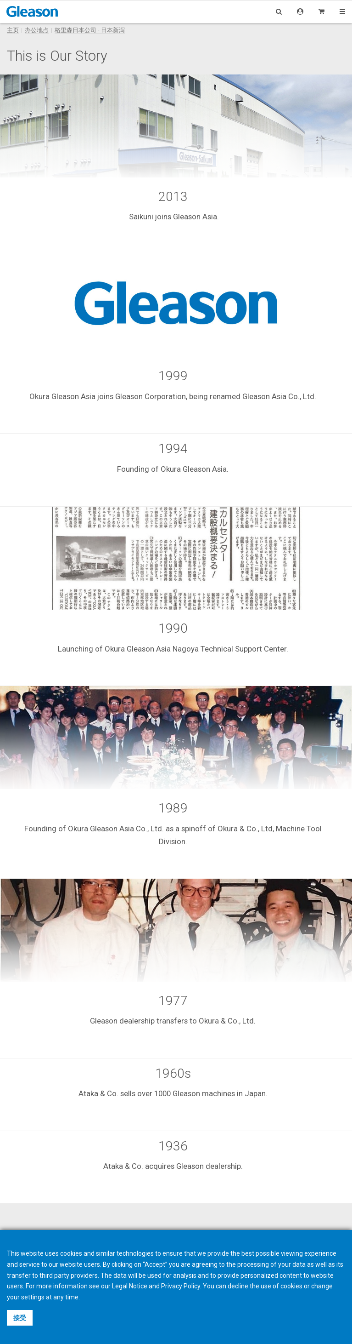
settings (33, 1297)
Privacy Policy (180, 1286)
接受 (19, 1317)
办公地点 (37, 30)
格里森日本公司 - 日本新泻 (90, 30)
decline (238, 1286)
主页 (13, 30)
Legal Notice (129, 1286)
